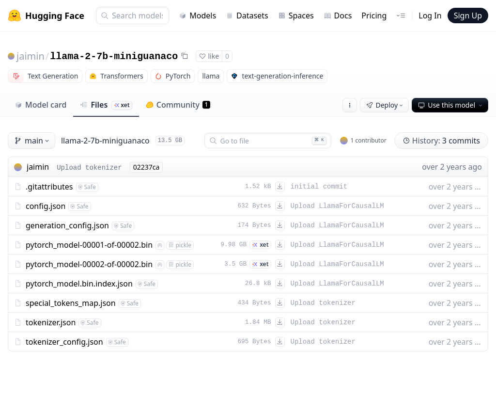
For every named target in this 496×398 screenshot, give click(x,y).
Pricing (374, 15)
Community (178, 104)
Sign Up (468, 15)
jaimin (30, 56)
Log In (429, 15)
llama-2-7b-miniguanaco (114, 56)
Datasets (247, 15)
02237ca (146, 167)
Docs (338, 15)
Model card (40, 104)
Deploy (385, 105)
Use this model (451, 105)
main (32, 140)
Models (197, 15)
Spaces (296, 15)
